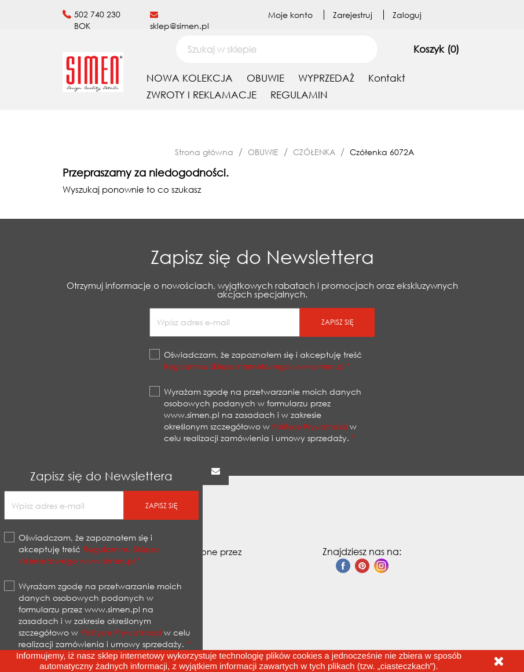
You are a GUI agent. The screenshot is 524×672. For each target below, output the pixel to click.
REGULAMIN (299, 95)
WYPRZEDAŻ (326, 78)
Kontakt (386, 78)
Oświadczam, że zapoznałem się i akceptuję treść (263, 360)
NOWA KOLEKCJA (189, 78)
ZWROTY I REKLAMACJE (201, 95)
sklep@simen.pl (179, 26)
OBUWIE (265, 78)
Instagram (381, 566)
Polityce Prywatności (309, 426)
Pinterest (362, 566)
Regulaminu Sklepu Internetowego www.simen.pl (254, 366)
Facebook (343, 566)
